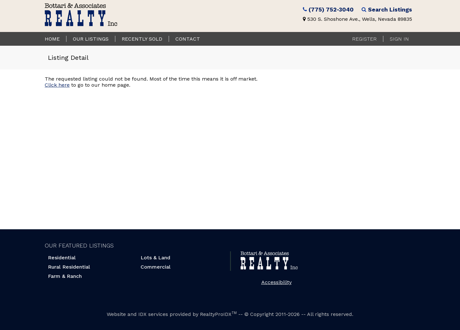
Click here (57, 85)
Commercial (156, 267)
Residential (62, 258)
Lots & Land (155, 258)
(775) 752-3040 (331, 9)
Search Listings (390, 9)
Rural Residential (69, 267)
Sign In (399, 39)
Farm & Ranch (65, 276)
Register (364, 39)
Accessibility (276, 282)
